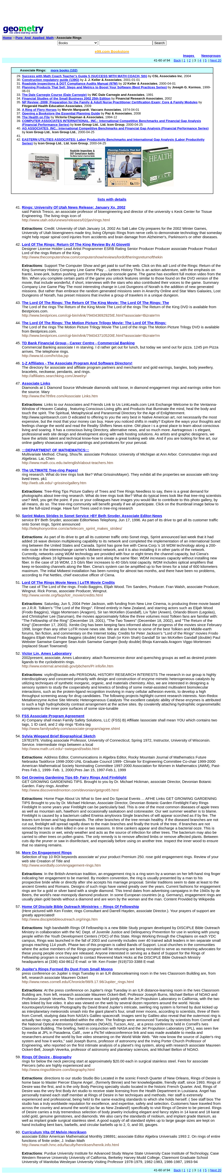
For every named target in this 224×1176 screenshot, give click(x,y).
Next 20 (215, 60)
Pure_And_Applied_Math (34, 38)
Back (177, 60)
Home (7, 38)
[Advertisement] (112, 13)
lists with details (112, 199)
